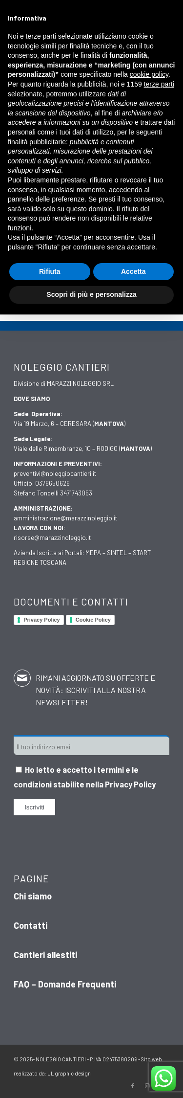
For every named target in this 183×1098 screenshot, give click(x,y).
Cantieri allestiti (45, 954)
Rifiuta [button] (50, 271)
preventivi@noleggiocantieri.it (55, 473)
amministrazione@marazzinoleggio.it (65, 518)
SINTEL (117, 553)
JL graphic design (69, 1073)
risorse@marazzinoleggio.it (52, 537)
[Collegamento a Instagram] (147, 1085)
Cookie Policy (93, 620)
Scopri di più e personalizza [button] (91, 294)
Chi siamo (33, 896)
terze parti (159, 84)
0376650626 (52, 483)
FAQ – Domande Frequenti (65, 984)
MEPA (93, 553)
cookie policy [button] (149, 74)
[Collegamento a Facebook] (132, 1085)
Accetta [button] (133, 271)
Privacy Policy (41, 620)
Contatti (30, 925)
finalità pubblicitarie (37, 142)
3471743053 (76, 493)
